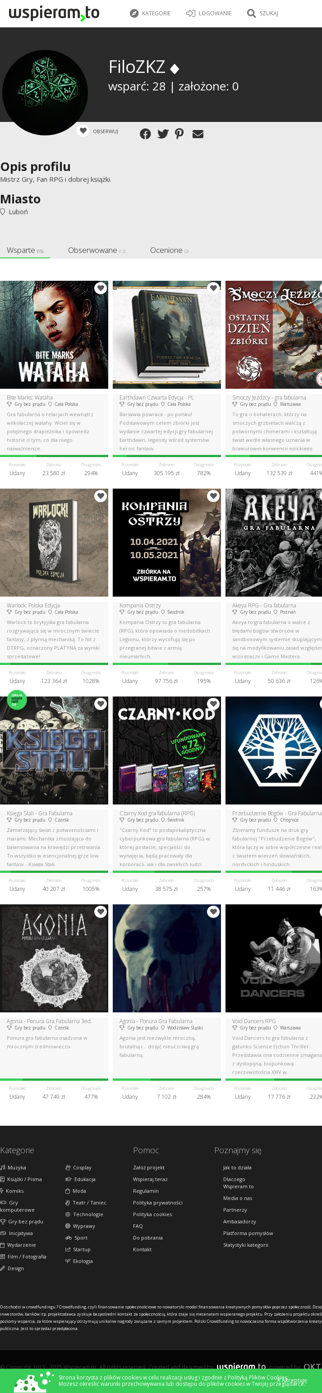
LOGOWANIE (208, 13)
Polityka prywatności (158, 1202)
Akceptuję (292, 1380)
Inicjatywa (16, 1233)
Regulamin (146, 1190)
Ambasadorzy (239, 1221)
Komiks (11, 1190)
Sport (76, 1237)
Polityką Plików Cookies (257, 1377)
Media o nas (237, 1198)
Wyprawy (80, 1225)
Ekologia (79, 1261)
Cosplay (78, 1167)
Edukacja (80, 1179)
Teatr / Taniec (85, 1202)
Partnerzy (235, 1209)
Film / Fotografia (23, 1256)
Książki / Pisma (21, 1179)
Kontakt (142, 1249)
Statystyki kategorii (245, 1244)
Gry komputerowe (17, 1206)
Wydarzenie (18, 1244)
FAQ (138, 1225)
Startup (78, 1249)
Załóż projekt (149, 1167)
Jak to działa (237, 1167)
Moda (75, 1190)
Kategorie (150, 13)
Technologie (84, 1214)
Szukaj (262, 13)
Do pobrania (148, 1237)
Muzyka (13, 1167)
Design (12, 1268)
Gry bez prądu (21, 1221)
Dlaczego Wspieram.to (238, 1183)
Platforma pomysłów (248, 1233)
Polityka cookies (152, 1214)
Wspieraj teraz (150, 1179)
